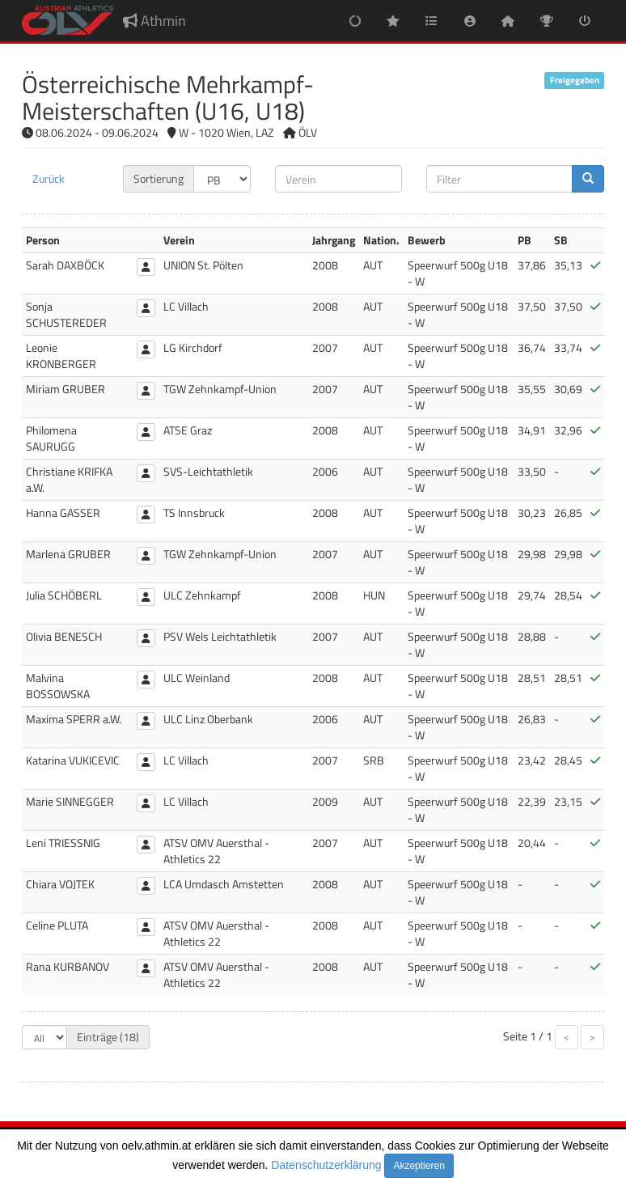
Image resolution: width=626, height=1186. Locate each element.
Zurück (48, 178)
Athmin (154, 21)
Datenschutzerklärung (326, 1164)
